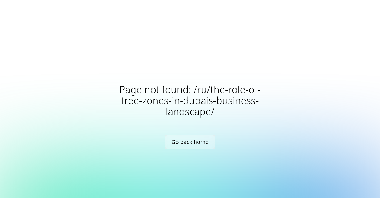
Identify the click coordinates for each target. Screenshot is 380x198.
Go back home (190, 141)
